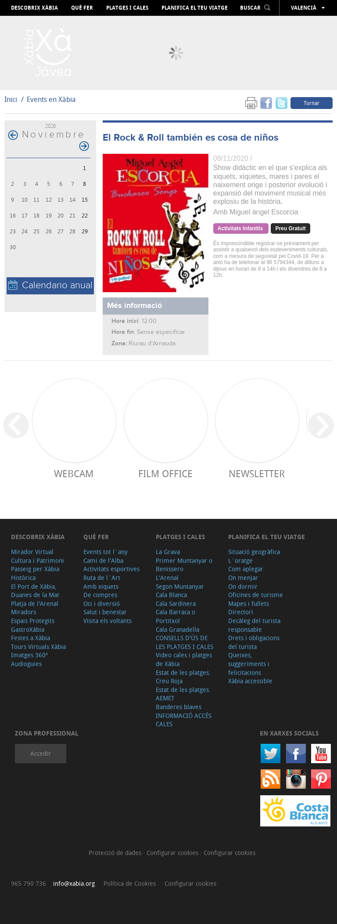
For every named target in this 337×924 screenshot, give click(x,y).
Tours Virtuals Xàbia (38, 646)
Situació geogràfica (254, 551)
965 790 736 (28, 883)
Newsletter (257, 473)
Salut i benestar (105, 612)
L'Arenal (167, 577)
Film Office (165, 473)
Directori (240, 612)
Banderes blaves (178, 707)
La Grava (168, 551)
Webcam (73, 473)
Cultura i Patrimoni (37, 560)
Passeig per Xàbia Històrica (35, 573)
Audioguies (26, 663)
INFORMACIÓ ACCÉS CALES (184, 719)
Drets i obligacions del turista (254, 642)
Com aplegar (245, 569)
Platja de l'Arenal (34, 603)
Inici (10, 99)
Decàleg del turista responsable (254, 625)
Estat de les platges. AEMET (183, 694)
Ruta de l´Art (101, 577)
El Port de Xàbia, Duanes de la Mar (35, 590)
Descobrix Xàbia (34, 8)
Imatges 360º (29, 655)
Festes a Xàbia (30, 638)
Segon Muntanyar (180, 586)
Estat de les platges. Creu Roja (183, 676)
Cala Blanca (171, 595)
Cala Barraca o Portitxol (175, 616)
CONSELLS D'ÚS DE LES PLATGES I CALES (184, 642)
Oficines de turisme (255, 595)
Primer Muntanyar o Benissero (184, 564)
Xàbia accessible (250, 681)
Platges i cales (127, 8)
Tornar (311, 102)
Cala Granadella (177, 629)
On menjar (243, 577)
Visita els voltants (107, 620)
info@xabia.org (74, 883)
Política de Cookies (130, 883)
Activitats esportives (111, 569)
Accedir (40, 753)
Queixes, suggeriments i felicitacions (248, 663)
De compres (100, 595)
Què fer (82, 8)
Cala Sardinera (176, 603)
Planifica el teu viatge (194, 8)
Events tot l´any (105, 551)
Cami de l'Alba (103, 560)
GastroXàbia (27, 629)
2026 (50, 126)
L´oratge (240, 560)
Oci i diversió (101, 603)
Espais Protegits (32, 620)
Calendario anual (50, 285)
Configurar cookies (173, 852)
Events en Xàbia (51, 99)
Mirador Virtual (32, 551)
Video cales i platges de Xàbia (184, 659)
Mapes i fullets (248, 603)
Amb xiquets (100, 586)
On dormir (243, 586)
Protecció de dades (116, 852)
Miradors (23, 612)
